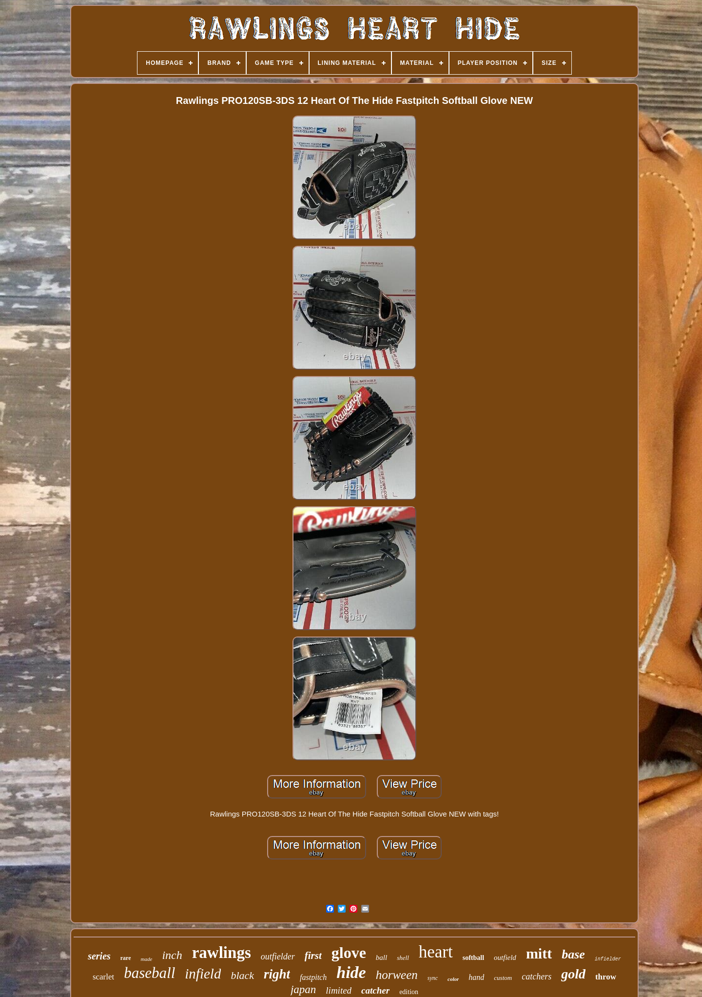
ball (381, 957)
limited (338, 990)
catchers (536, 976)
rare (125, 958)
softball (473, 957)
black (242, 975)
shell (403, 957)
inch (172, 955)
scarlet (103, 976)
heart (436, 951)
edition (408, 992)
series (99, 956)
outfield (505, 957)
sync (433, 978)
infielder (608, 959)
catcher (375, 990)
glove (349, 952)
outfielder (278, 956)
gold (573, 973)
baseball (149, 972)
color (453, 979)
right (277, 974)
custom (503, 977)
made (147, 959)
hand (476, 977)
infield (203, 973)
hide (351, 972)
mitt (539, 953)
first (313, 955)
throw (605, 976)
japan (303, 989)
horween (397, 974)
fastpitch (313, 977)
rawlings (221, 952)
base (573, 954)
